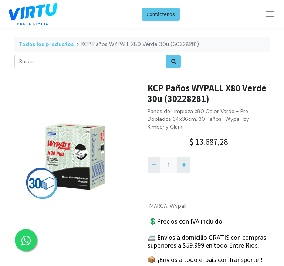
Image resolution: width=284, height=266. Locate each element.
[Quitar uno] (154, 165)
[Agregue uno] (184, 165)
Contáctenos (160, 14)
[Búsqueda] (173, 61)
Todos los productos (46, 44)
